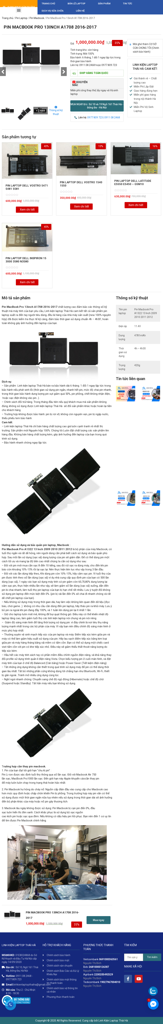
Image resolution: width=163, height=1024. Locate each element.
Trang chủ (48, 3)
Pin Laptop (21, 18)
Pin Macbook (37, 18)
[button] (97, 106)
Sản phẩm (104, 3)
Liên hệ (80, 10)
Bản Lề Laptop (76, 3)
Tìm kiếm (152, 957)
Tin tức (127, 3)
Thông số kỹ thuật (56, 110)
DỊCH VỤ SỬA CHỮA (52, 10)
